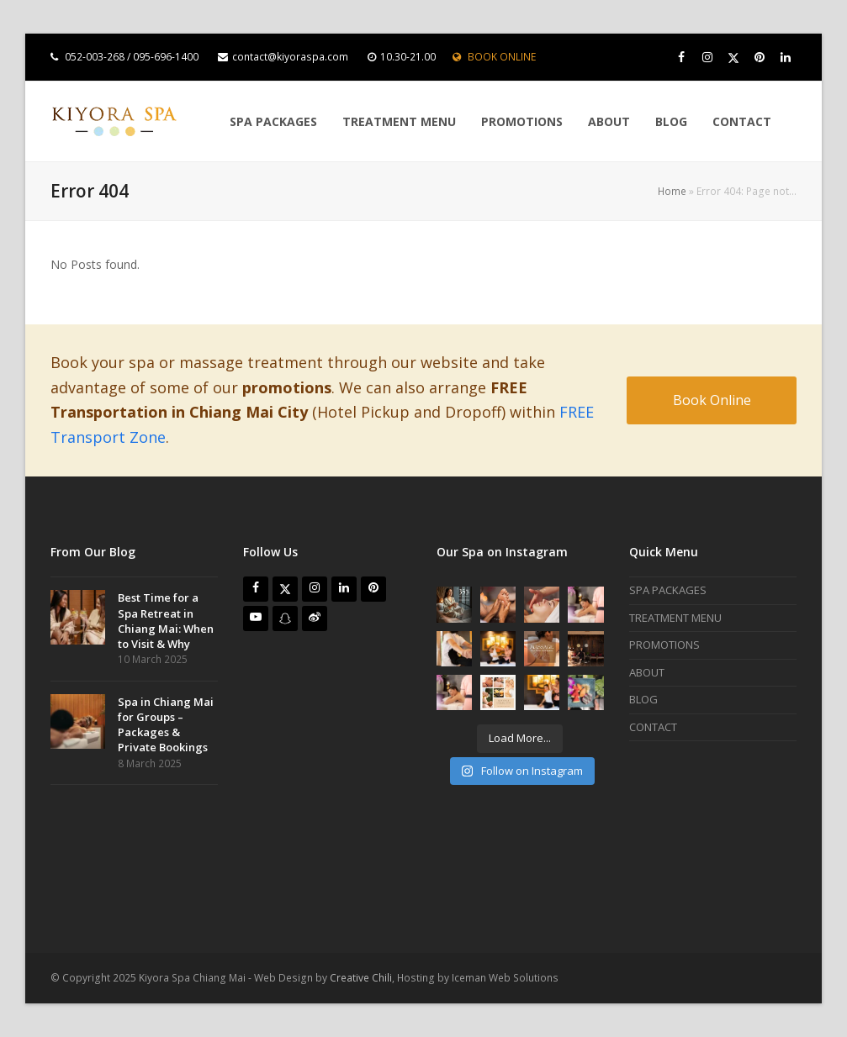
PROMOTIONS (664, 644)
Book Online (712, 400)
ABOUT (646, 672)
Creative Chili (361, 978)
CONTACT (653, 726)
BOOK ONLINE (502, 57)
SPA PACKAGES (668, 589)
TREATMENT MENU (675, 617)
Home (672, 191)
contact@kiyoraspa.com (290, 57)
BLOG (643, 699)
